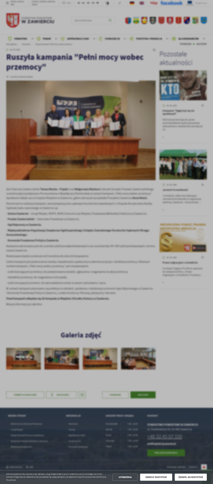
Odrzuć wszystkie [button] (156, 477)
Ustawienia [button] (125, 477)
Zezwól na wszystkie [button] (190, 477)
